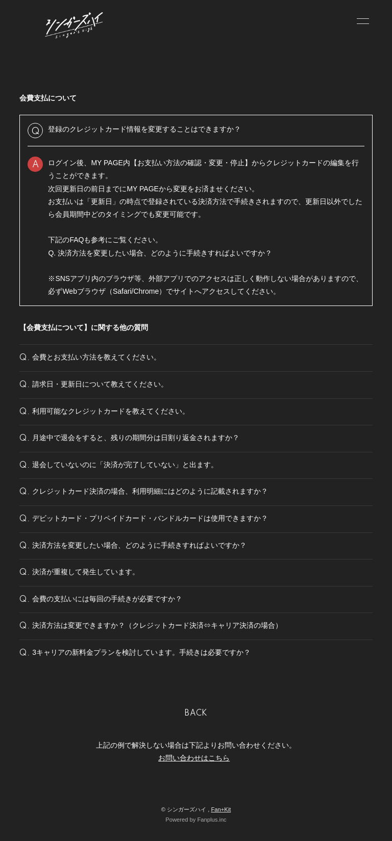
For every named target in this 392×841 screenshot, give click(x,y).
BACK (196, 713)
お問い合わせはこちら (194, 758)
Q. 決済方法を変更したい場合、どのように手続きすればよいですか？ (160, 253)
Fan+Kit (221, 809)
